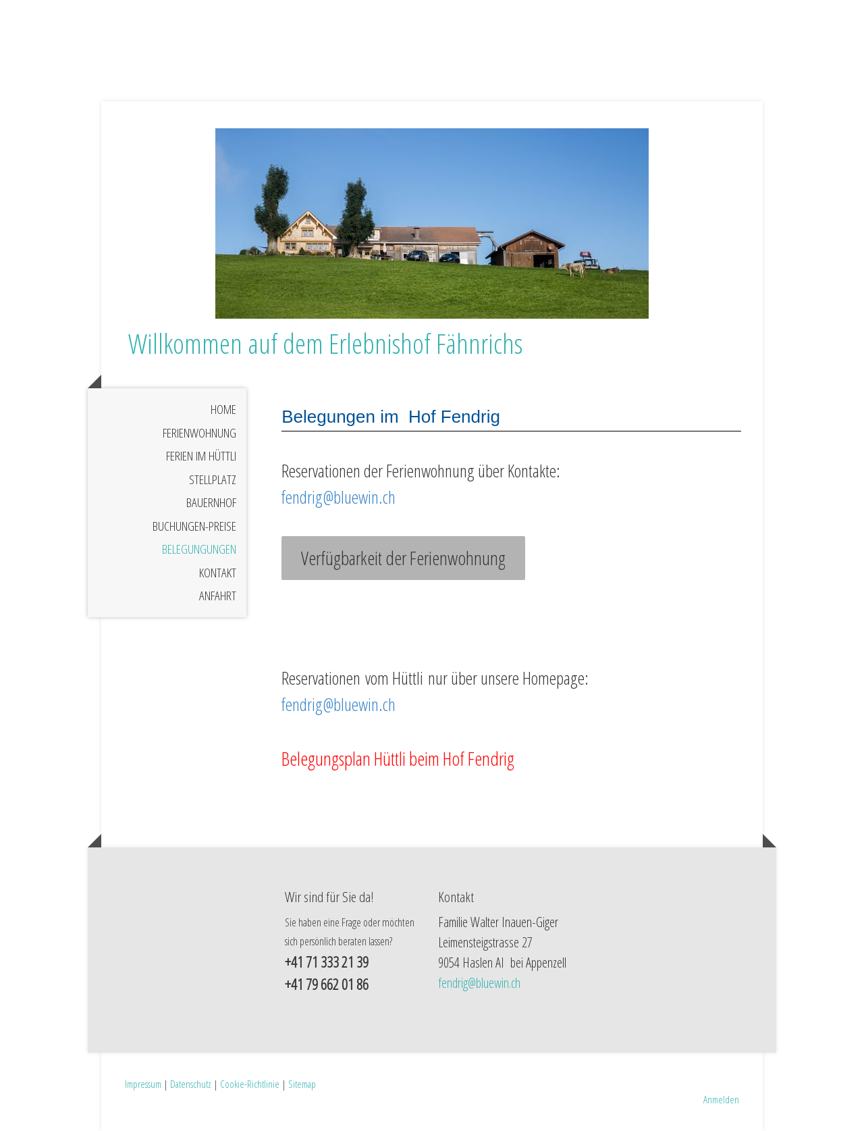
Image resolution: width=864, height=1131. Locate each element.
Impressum (143, 1083)
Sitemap (302, 1083)
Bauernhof (211, 502)
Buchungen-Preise (194, 526)
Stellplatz (212, 479)
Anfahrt (217, 595)
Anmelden (721, 1099)
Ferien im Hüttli (201, 456)
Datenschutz (190, 1083)
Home (223, 409)
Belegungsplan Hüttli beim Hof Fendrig (397, 758)
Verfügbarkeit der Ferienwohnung (403, 558)
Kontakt (217, 572)
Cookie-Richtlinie (249, 1083)
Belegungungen (199, 549)
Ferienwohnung (199, 433)
